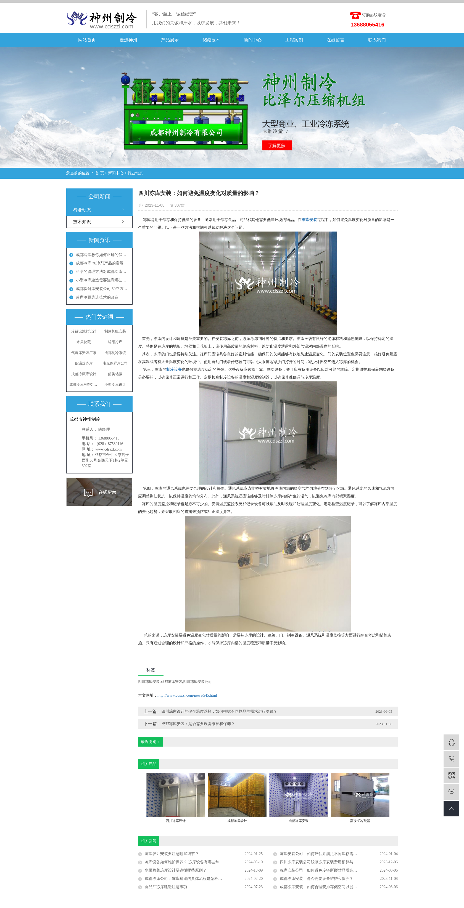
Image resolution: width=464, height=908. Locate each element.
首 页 (99, 173)
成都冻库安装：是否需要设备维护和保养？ (198, 724)
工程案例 (294, 40)
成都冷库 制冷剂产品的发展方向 (103, 263)
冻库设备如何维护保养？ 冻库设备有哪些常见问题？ (190, 862)
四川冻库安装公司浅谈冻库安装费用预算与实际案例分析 (328, 862)
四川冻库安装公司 (197, 682)
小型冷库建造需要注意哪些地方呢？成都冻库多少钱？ (103, 280)
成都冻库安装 (171, 682)
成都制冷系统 (115, 353)
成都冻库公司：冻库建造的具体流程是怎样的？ (185, 879)
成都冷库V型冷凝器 (83, 384)
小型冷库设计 (115, 384)
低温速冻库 (84, 363)
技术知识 (82, 221)
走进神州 (128, 40)
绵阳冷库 (115, 342)
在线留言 (335, 40)
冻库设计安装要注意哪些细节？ (172, 854)
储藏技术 (211, 40)
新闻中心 (253, 40)
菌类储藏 (115, 374)
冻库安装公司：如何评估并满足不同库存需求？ (320, 854)
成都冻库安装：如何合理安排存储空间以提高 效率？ (325, 887)
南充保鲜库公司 (115, 363)
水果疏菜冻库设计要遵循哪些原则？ (176, 870)
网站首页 (87, 40)
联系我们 (377, 40)
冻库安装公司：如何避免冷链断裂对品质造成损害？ (324, 870)
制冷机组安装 (115, 331)
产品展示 (170, 40)
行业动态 (135, 173)
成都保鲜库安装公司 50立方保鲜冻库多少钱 (103, 289)
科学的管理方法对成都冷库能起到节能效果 (103, 272)
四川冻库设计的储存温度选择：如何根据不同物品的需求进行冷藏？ (219, 711)
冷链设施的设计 (83, 331)
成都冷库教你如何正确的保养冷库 (103, 255)
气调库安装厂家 (83, 353)
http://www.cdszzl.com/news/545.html (187, 695)
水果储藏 (84, 342)
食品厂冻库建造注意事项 (166, 887)
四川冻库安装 (149, 682)
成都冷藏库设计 (83, 374)
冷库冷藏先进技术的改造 (97, 297)
